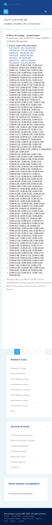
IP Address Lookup (18, 368)
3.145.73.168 (17, 20)
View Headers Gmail (12, 518)
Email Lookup (28, 516)
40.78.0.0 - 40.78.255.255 (20, 58)
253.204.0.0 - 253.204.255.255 (22, 63)
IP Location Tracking (18, 451)
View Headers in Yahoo (20, 400)
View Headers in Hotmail (20, 390)
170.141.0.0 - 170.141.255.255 (22, 50)
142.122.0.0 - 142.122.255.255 (22, 48)
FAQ (12, 411)
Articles (39, 518)
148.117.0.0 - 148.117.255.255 (22, 60)
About (12, 521)
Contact (21, 521)
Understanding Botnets (20, 446)
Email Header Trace (18, 374)
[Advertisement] (26, 318)
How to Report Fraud (19, 406)
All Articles (15, 467)
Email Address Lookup (20, 379)
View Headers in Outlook (20, 395)
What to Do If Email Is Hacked (22, 441)
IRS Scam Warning (18, 462)
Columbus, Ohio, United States (26, 23)
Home (6, 516)
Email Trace (16, 516)
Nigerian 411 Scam (18, 457)
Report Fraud (28, 518)
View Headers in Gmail (19, 384)
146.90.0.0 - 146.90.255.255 (21, 53)
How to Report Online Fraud (22, 435)
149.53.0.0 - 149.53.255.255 (21, 55)
